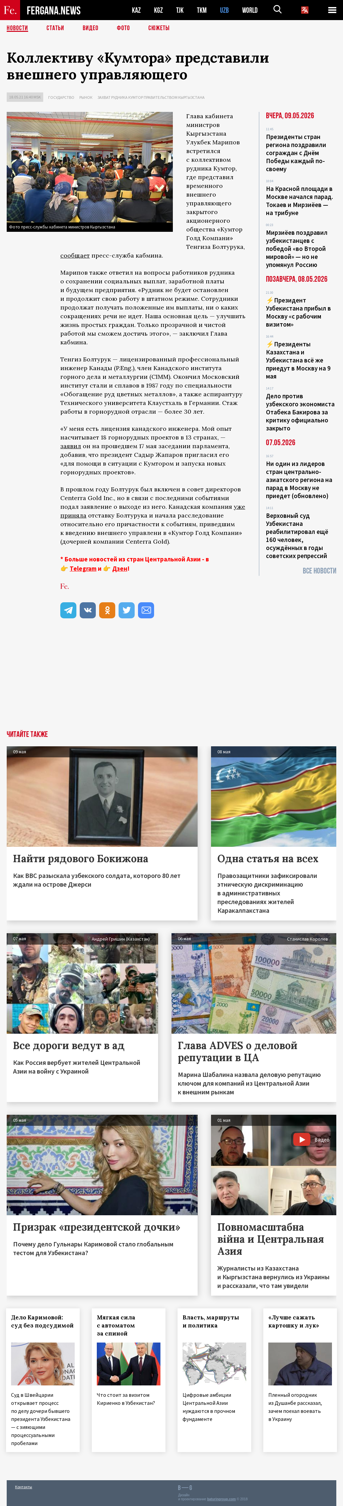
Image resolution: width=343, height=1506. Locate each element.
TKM (202, 10)
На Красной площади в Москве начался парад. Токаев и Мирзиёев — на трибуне (299, 201)
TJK (180, 10)
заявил (70, 446)
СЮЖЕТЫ (159, 28)
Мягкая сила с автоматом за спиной (116, 1325)
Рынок (85, 97)
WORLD (250, 10)
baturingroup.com (221, 1499)
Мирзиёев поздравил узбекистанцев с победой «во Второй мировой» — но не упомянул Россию (297, 248)
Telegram (83, 568)
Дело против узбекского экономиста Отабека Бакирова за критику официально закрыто (300, 412)
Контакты (23, 1486)
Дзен (119, 568)
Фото (123, 28)
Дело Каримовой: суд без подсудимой (38, 1325)
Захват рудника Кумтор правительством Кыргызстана (151, 97)
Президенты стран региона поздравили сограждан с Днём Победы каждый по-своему (296, 153)
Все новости (319, 571)
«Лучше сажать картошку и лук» (294, 1321)
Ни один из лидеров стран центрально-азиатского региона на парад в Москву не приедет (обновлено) (299, 480)
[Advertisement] (171, 680)
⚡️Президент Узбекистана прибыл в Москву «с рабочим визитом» (298, 312)
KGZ (158, 10)
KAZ (136, 10)
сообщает (75, 255)
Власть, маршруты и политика (211, 1321)
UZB (224, 10)
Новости (17, 28)
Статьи (55, 28)
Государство (61, 97)
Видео (90, 28)
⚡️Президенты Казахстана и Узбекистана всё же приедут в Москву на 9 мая (298, 360)
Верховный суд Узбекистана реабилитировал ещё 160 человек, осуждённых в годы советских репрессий (297, 535)
